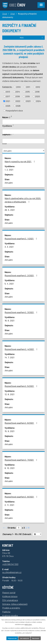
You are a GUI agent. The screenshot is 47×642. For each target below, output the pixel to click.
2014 (17, 91)
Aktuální (9, 182)
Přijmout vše (12, 638)
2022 (18, 101)
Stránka (12, 527)
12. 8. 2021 (9, 394)
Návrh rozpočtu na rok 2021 (20, 161)
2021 (8, 101)
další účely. (28, 624)
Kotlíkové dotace (9, 596)
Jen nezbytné (24, 638)
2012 (38, 87)
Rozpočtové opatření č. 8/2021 (21, 496)
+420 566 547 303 (10, 564)
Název (6, 117)
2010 (18, 87)
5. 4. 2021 (9, 283)
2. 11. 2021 (9, 505)
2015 (27, 91)
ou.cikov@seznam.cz (11, 572)
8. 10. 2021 (10, 468)
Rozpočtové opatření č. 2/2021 (21, 275)
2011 (28, 87)
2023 (28, 101)
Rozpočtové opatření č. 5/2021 (21, 386)
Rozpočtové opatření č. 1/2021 (21, 238)
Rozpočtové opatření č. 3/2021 (21, 312)
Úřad (12, 13)
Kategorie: (7, 86)
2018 (17, 96)
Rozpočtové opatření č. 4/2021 (21, 349)
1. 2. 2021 (9, 169)
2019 (27, 96)
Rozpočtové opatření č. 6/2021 (21, 423)
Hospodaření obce (14, 110)
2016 (37, 91)
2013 (8, 91)
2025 (8, 105)
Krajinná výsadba (10, 615)
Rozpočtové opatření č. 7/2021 (21, 459)
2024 (38, 101)
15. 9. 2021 (9, 431)
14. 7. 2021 (9, 357)
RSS (31, 37)
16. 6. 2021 (9, 320)
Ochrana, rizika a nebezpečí (14, 604)
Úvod (4, 13)
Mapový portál (8, 592)
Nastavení (35, 638)
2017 (8, 96)
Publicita (6, 611)
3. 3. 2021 (9, 246)
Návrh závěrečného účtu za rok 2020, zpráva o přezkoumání (23, 200)
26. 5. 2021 (10, 209)
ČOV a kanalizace (10, 600)
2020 (37, 96)
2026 (18, 105)
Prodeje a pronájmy (11, 607)
